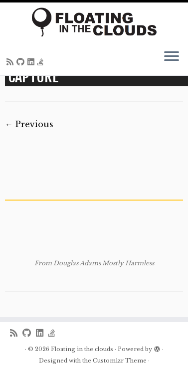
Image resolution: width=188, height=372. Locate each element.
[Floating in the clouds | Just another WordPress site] (94, 22)
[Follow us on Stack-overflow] (41, 62)
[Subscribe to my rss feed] (11, 62)
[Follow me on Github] (21, 62)
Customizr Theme (120, 360)
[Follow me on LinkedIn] (32, 62)
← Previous (29, 124)
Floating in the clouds (82, 349)
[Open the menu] (171, 57)
